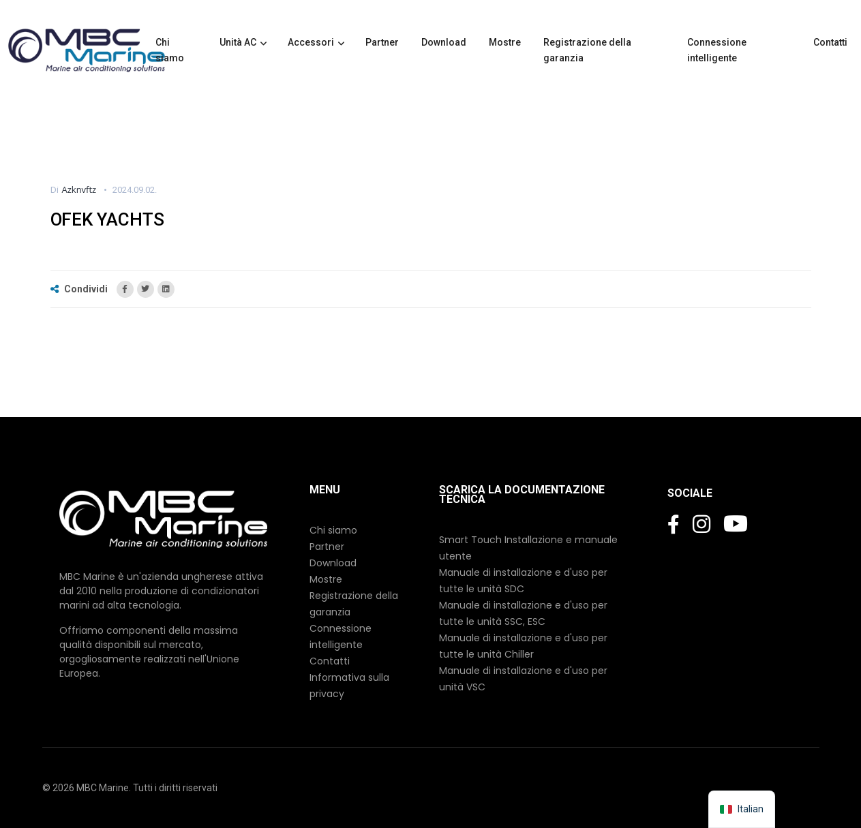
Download (444, 42)
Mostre (506, 42)
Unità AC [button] (238, 42)
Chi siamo (170, 50)
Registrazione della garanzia (587, 50)
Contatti (831, 42)
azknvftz (79, 189)
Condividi (80, 288)
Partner (383, 42)
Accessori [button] (311, 42)
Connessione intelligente (716, 50)
